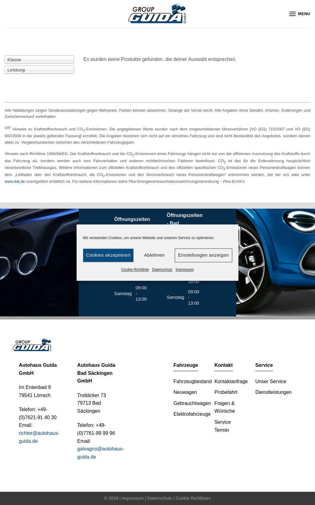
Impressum (185, 269)
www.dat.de (15, 181)
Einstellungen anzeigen (203, 255)
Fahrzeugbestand (192, 381)
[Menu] (299, 13)
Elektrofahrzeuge (192, 414)
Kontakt (223, 365)
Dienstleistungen (273, 392)
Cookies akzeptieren (108, 255)
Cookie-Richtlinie (135, 269)
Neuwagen (185, 392)
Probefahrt (225, 392)
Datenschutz (162, 269)
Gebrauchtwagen (192, 403)
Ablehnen (154, 255)
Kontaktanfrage (231, 381)
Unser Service (270, 381)
